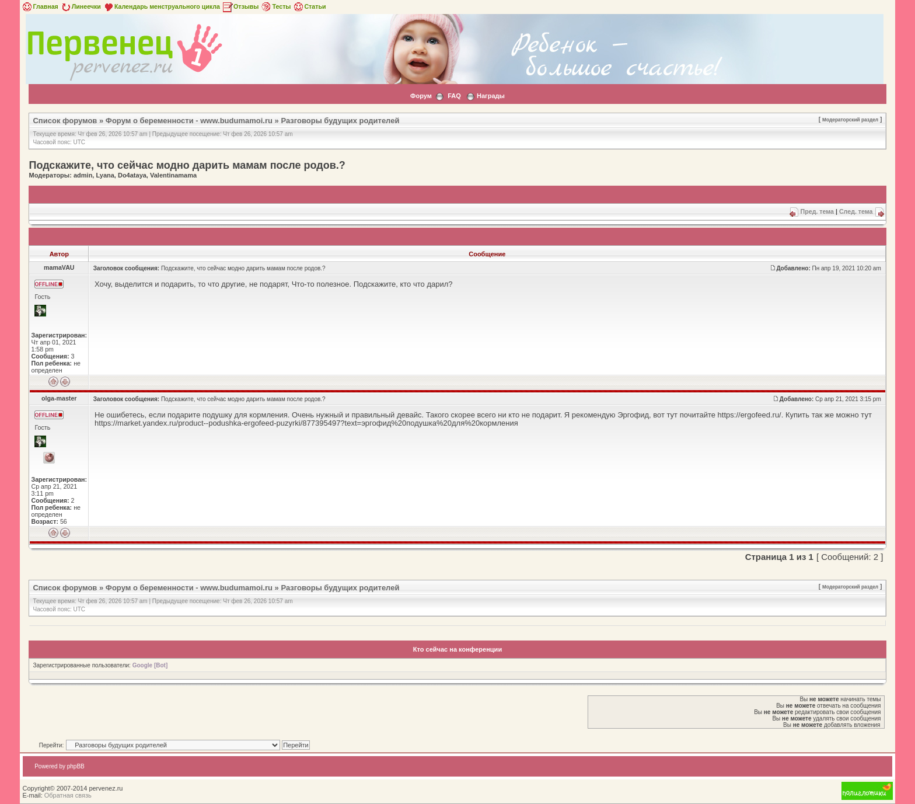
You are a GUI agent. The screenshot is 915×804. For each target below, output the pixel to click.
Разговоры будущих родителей (340, 120)
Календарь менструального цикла (161, 6)
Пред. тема (817, 211)
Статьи (309, 6)
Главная (39, 6)
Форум (421, 95)
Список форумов (65, 120)
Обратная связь (68, 795)
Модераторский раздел (850, 120)
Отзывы (240, 6)
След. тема (856, 211)
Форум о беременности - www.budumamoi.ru (189, 120)
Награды (491, 95)
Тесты (275, 6)
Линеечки (80, 6)
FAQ (454, 95)
